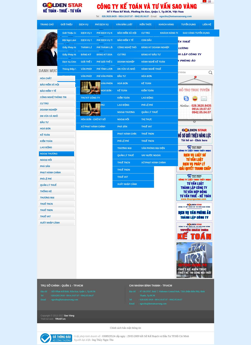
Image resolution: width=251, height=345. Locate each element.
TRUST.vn (60, 319)
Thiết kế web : (48, 319)
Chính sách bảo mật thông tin (125, 328)
